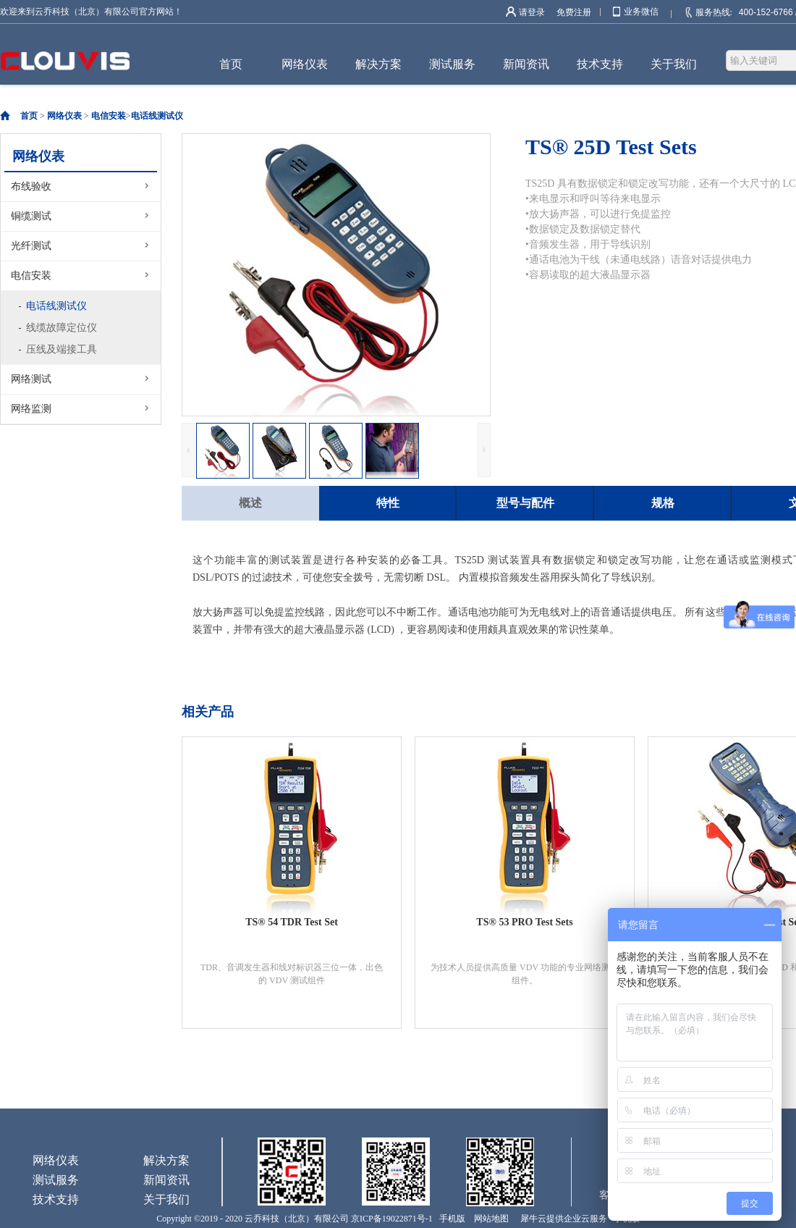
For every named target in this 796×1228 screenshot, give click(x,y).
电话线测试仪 (157, 116)
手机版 (450, 1219)
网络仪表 (64, 116)
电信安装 (108, 116)
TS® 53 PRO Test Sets (524, 922)
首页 (230, 64)
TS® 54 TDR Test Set (291, 922)
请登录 (532, 12)
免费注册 (573, 12)
